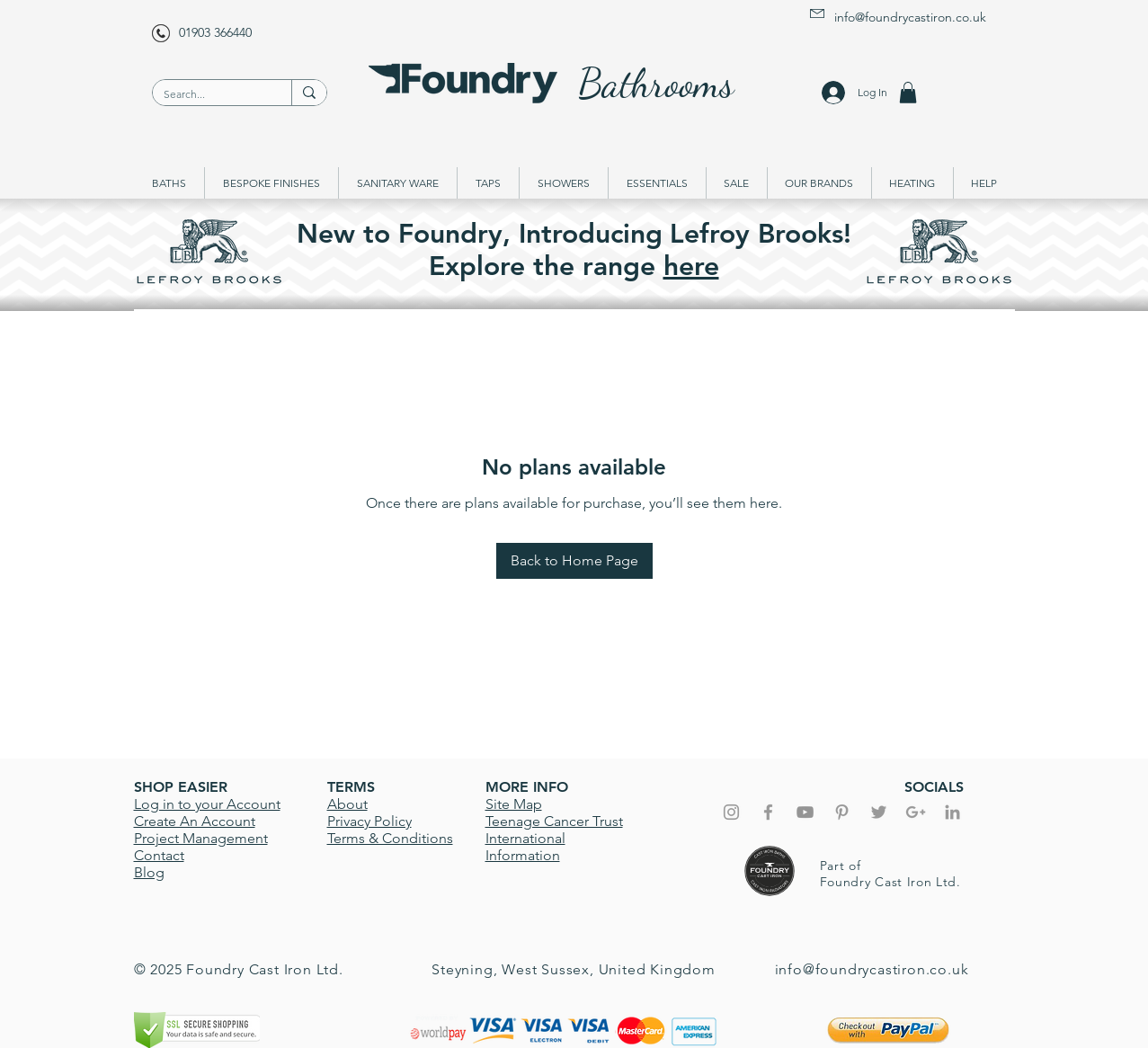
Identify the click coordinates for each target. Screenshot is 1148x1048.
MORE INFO (526, 786)
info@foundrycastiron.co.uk (910, 17)
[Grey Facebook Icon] (768, 812)
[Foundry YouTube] (805, 812)
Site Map (513, 804)
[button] (908, 92)
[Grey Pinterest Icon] (842, 812)
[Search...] (209, 95)
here (691, 266)
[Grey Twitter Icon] (878, 812)
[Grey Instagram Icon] (731, 812)
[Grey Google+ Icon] (915, 812)
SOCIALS (934, 786)
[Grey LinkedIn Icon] (952, 812)
